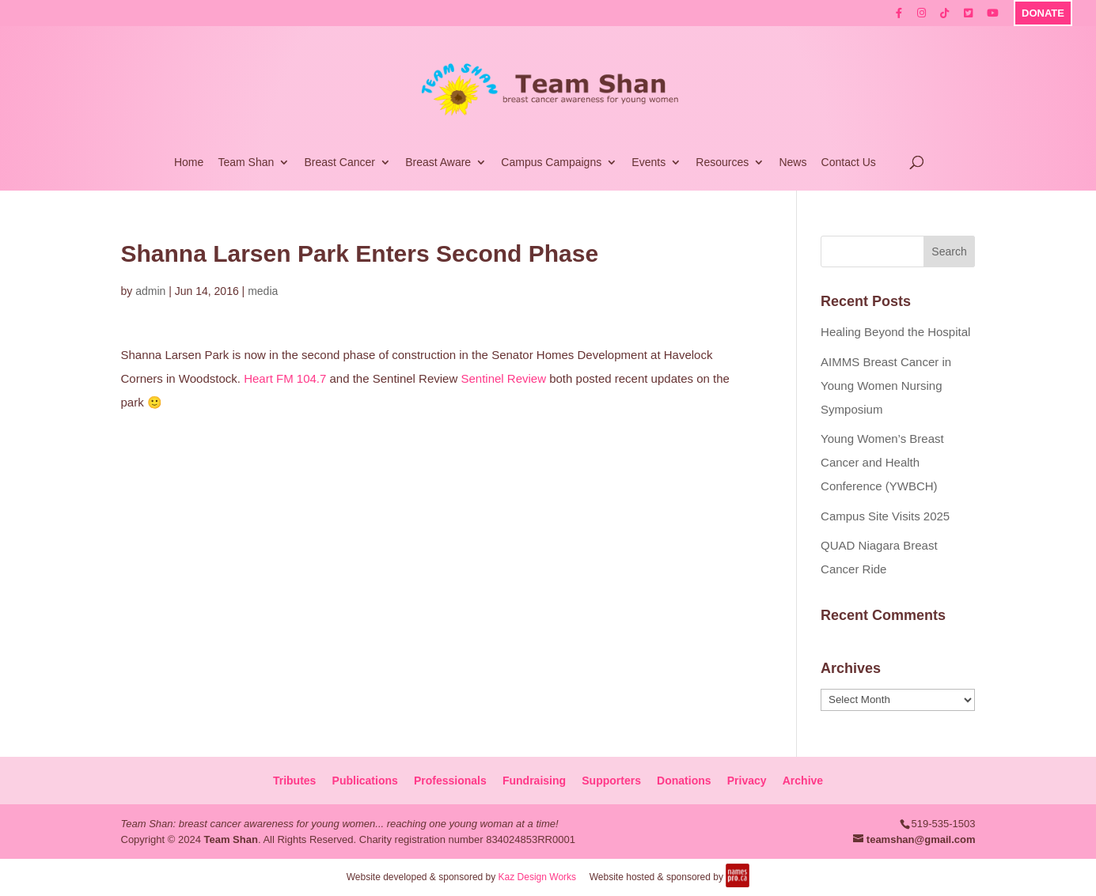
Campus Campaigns (551, 162)
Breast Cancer (339, 162)
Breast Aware (438, 162)
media (263, 291)
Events (648, 162)
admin (150, 291)
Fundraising (534, 780)
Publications (365, 780)
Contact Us (848, 162)
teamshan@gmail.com (921, 839)
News (792, 162)
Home (188, 162)
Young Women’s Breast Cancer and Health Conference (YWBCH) (882, 462)
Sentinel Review (503, 378)
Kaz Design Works (537, 877)
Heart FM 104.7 (285, 378)
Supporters (611, 780)
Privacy (747, 780)
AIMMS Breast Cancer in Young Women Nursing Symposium (886, 385)
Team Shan (246, 162)
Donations (684, 780)
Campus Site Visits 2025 (885, 516)
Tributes (294, 780)
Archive (803, 780)
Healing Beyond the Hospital (895, 331)
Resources (722, 162)
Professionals (450, 780)
